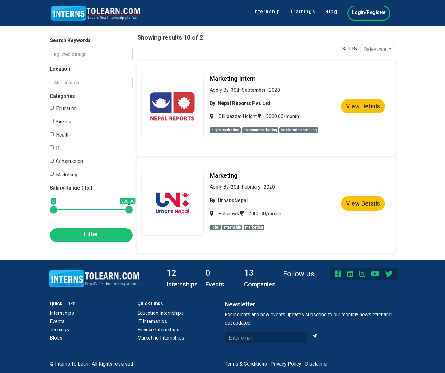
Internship (266, 11)
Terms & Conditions (246, 364)
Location (60, 69)
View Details (363, 106)
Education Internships (160, 313)
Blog (331, 11)
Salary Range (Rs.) (71, 188)
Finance (64, 122)
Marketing (66, 175)
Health (63, 135)
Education (66, 108)
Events (57, 321)
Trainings (303, 11)
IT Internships (152, 321)
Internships (62, 313)
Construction (69, 161)
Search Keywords (70, 40)
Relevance (376, 49)
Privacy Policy (286, 364)
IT (58, 148)
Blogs (56, 338)
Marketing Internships (160, 338)
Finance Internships (158, 330)
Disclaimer (316, 364)
